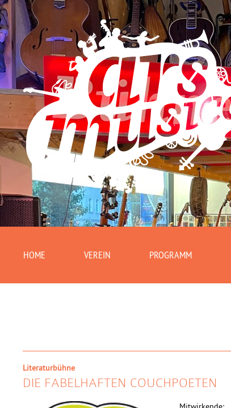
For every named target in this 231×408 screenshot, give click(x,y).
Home (35, 256)
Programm (179, 256)
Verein (102, 256)
